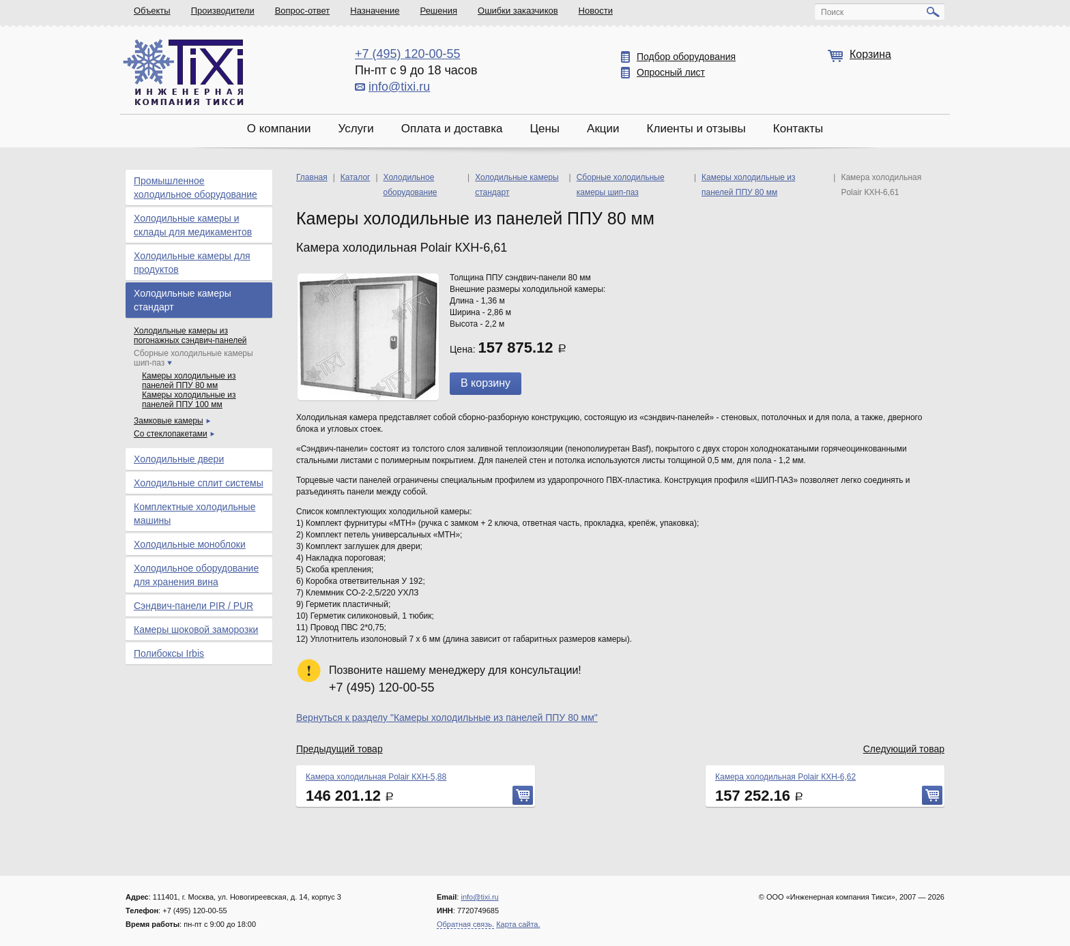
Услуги (355, 128)
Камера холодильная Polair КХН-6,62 (785, 777)
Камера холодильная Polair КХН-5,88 (376, 777)
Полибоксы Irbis (169, 653)
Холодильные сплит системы (198, 482)
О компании (279, 128)
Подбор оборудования (686, 56)
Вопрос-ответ (302, 10)
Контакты (798, 128)
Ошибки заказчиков (518, 10)
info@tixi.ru (399, 86)
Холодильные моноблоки (190, 544)
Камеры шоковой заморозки (196, 629)
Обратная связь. (465, 924)
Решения (438, 10)
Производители (223, 10)
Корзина (870, 54)
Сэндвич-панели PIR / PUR (193, 605)
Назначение (374, 10)
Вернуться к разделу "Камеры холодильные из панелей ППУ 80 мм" (447, 717)
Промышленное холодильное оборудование (195, 187)
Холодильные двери (179, 459)
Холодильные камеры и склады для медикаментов (193, 225)
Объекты (152, 10)
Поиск (832, 12)
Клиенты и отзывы (696, 128)
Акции (603, 128)
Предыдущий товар (339, 748)
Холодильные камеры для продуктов (192, 262)
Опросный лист (671, 72)
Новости (596, 10)
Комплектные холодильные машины (194, 513)
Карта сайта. (518, 924)
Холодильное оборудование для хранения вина (196, 575)
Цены (545, 128)
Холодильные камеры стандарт (182, 300)
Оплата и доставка (452, 128)
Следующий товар (903, 748)
